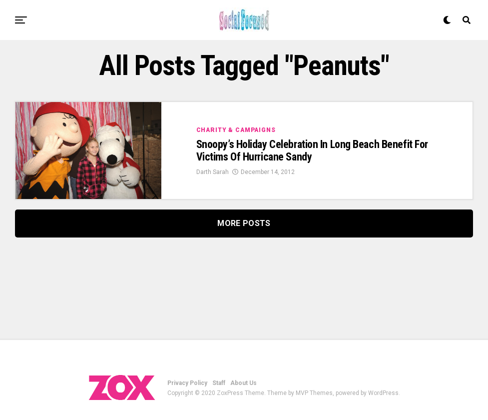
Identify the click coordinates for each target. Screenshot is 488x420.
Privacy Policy (187, 383)
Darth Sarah (212, 172)
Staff (218, 383)
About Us (243, 383)
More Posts (243, 223)
